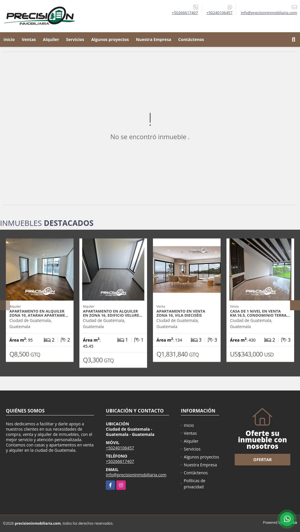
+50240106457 (219, 12)
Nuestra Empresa (153, 39)
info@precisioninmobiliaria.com (136, 475)
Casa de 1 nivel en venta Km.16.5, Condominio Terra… (260, 313)
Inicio (9, 39)
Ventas (29, 39)
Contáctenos (191, 39)
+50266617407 (185, 12)
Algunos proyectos (110, 39)
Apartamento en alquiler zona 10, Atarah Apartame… (38, 313)
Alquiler (51, 39)
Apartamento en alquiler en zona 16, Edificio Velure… (112, 313)
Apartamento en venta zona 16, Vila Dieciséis (180, 313)
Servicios (75, 39)
